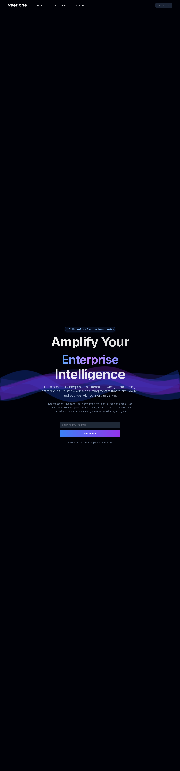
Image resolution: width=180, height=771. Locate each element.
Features (39, 5)
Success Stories (58, 5)
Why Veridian (78, 5)
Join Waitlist (163, 5)
